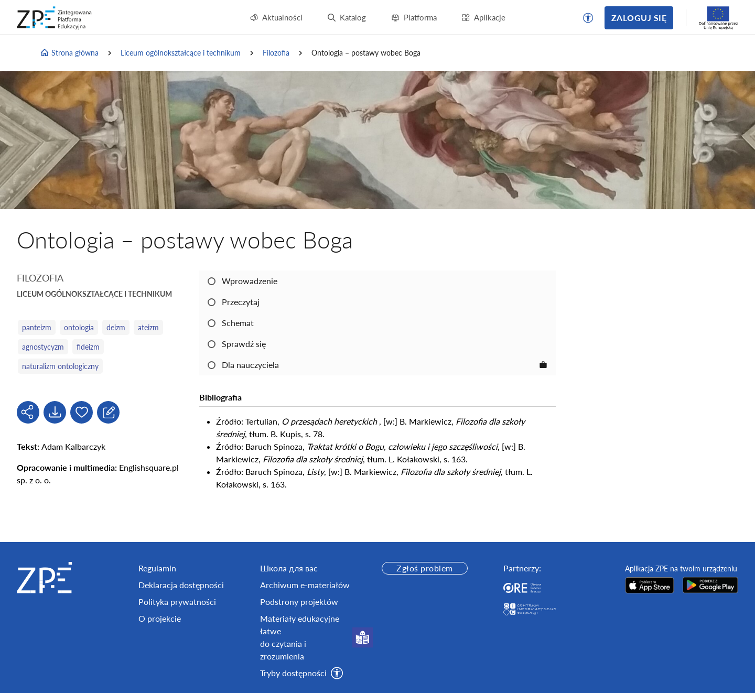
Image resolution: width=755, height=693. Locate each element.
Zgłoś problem (424, 568)
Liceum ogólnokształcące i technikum (181, 52)
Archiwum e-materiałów (305, 585)
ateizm (148, 327)
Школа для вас (289, 568)
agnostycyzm (43, 346)
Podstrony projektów (299, 602)
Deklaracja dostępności (181, 585)
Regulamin (157, 568)
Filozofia (276, 52)
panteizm (36, 327)
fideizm (88, 346)
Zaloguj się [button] (638, 18)
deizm (115, 327)
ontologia (79, 327)
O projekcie (159, 618)
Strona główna (69, 53)
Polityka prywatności (177, 602)
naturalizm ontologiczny (60, 366)
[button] (588, 17)
